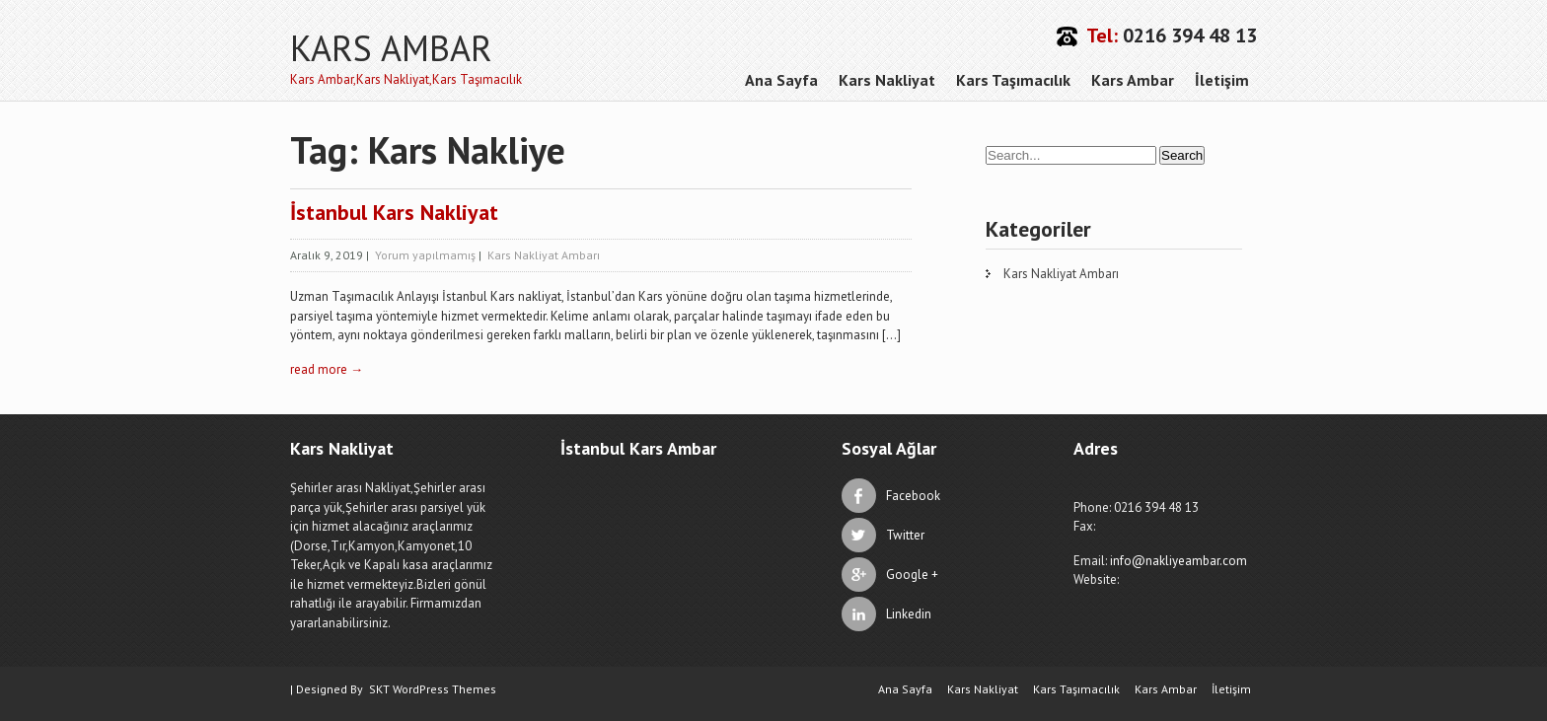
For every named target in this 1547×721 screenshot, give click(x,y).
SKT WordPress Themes (432, 689)
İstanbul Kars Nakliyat (394, 212)
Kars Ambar (1132, 80)
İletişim (1222, 80)
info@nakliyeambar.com (1178, 560)
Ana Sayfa (781, 80)
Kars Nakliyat (887, 80)
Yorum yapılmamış (425, 255)
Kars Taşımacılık (1013, 80)
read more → (326, 369)
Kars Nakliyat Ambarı (543, 255)
